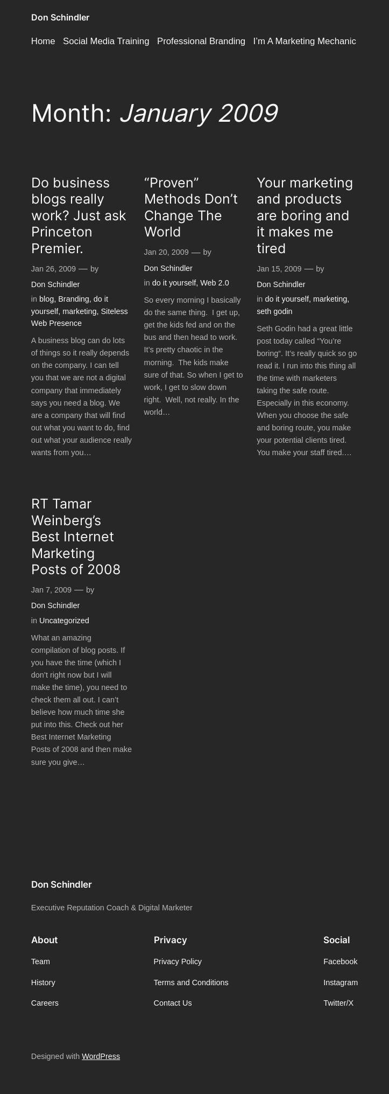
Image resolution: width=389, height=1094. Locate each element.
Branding (73, 299)
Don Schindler (60, 17)
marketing (79, 311)
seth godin (274, 311)
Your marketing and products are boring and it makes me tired (305, 215)
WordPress (101, 1056)
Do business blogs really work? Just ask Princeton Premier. (78, 215)
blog (46, 299)
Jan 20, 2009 (166, 252)
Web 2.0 (214, 282)
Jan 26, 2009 (53, 268)
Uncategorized (64, 620)
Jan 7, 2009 (51, 590)
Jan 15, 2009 (279, 268)
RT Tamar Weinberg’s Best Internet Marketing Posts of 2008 (76, 536)
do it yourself (174, 282)
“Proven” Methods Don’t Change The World (191, 207)
